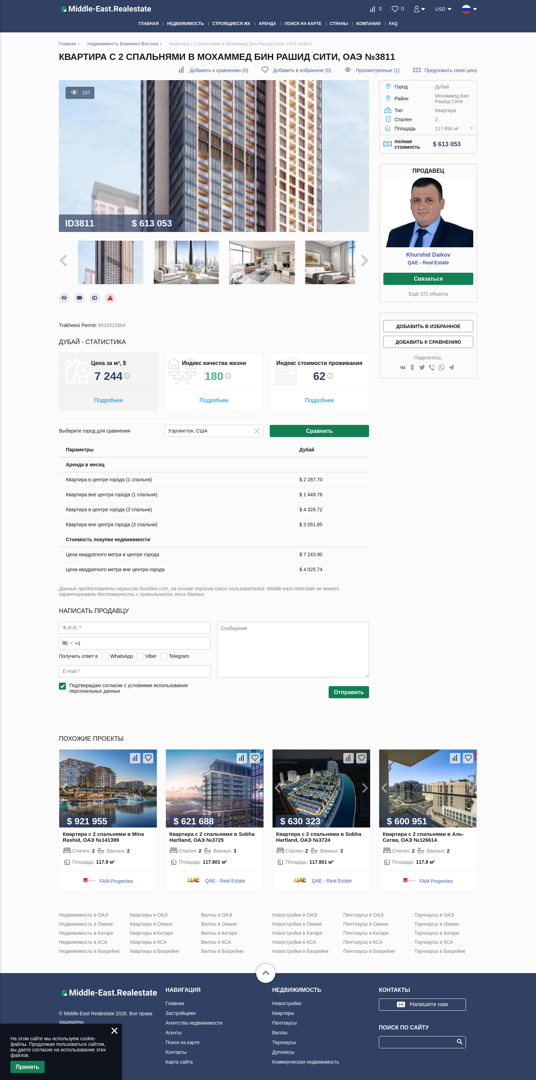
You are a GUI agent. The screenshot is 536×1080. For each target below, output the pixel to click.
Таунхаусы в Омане (436, 920)
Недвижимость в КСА (83, 938)
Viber (150, 652)
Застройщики (181, 1009)
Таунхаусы (284, 1039)
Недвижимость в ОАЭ (83, 911)
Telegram (179, 652)
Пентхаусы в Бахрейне (369, 947)
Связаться (428, 279)
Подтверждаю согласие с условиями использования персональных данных (128, 684)
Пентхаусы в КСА (363, 938)
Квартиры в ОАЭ (149, 911)
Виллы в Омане (219, 920)
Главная (175, 1000)
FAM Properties (116, 877)
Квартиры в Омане (151, 920)
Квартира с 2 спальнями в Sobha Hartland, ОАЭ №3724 (318, 833)
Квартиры (283, 1009)
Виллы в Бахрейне (222, 947)
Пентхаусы (284, 1019)
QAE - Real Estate (428, 262)
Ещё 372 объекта (428, 294)
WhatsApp (121, 652)
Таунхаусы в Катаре (436, 929)
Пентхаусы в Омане (365, 920)
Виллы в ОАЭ (216, 911)
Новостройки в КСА (294, 938)
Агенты (174, 1029)
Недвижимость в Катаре (86, 929)
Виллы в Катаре (219, 929)
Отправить (349, 689)
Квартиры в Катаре (151, 929)
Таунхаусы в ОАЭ (434, 911)
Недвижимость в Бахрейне (89, 947)
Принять (27, 1067)
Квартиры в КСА (148, 938)
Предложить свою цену (450, 70)
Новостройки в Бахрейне (300, 947)
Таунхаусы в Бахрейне (440, 947)
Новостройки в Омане (297, 920)
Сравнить (319, 427)
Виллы (280, 1029)
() (219, 70)
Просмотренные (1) (378, 70)
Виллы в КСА (216, 938)
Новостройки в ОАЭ (294, 911)
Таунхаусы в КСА (433, 938)
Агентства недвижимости (194, 1019)
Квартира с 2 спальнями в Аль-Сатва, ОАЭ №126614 (423, 833)
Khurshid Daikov (428, 255)
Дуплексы (283, 1048)
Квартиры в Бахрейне (154, 947)
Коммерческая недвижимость (305, 1058)
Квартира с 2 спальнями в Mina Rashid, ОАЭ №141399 (103, 833)
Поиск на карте (183, 1039)
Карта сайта (179, 1058)
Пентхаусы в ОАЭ (363, 911)
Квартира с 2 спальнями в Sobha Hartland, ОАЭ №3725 (212, 833)
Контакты (176, 1048)
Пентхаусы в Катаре (366, 929)
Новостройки (286, 1000)
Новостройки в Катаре (297, 929)
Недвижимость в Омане (86, 920)
